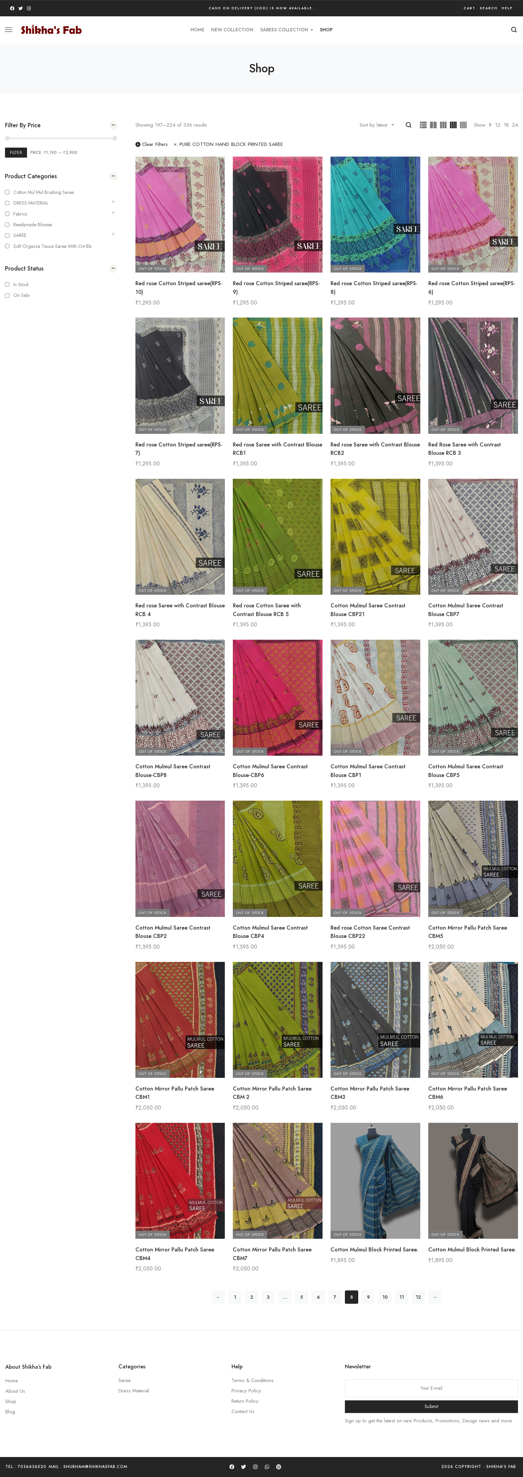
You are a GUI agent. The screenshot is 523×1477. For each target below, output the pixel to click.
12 (497, 125)
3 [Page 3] (268, 1297)
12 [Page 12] (418, 1297)
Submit (431, 1406)
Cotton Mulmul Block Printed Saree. (374, 1249)
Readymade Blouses (32, 224)
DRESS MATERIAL (30, 203)
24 (515, 125)
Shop (326, 29)
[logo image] (51, 29)
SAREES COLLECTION (286, 29)
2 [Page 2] (251, 1297)
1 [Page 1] (235, 1297)
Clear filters (151, 144)
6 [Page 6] (318, 1297)
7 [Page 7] (335, 1297)
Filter (16, 153)
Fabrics (20, 214)
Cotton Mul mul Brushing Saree (43, 192)
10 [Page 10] (385, 1297)
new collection (232, 29)
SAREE (19, 235)
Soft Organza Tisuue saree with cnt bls (52, 246)
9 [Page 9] (368, 1297)
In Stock (21, 284)
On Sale (21, 295)
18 (506, 125)
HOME (197, 29)
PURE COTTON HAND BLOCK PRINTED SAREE (228, 144)
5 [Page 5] (301, 1297)
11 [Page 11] (401, 1297)
